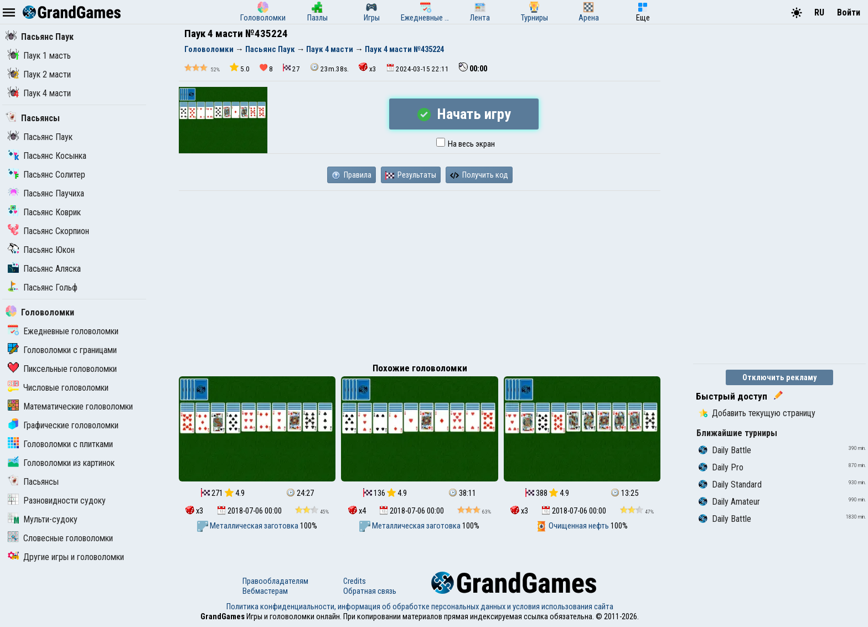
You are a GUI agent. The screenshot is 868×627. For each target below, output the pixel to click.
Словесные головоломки (60, 538)
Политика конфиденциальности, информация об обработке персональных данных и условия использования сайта (419, 607)
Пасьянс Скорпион (48, 231)
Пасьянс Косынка (47, 156)
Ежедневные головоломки (63, 331)
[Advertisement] (419, 273)
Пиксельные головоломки (62, 369)
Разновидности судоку (57, 500)
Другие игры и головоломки (66, 557)
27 (291, 68)
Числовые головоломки (58, 387)
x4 (357, 511)
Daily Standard (730, 484)
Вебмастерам (265, 591)
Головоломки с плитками (60, 444)
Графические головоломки (63, 425)
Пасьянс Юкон (41, 250)
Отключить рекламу (779, 377)
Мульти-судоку (43, 519)
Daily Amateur (729, 501)
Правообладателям (275, 581)
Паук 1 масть (39, 55)
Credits (354, 581)
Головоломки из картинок (61, 463)
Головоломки (40, 312)
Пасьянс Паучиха (46, 193)
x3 (367, 68)
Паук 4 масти (39, 93)
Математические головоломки (70, 406)
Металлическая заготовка (248, 526)
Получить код (479, 175)
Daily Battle (725, 450)
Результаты (410, 175)
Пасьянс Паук (40, 37)
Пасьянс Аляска (44, 268)
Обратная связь (369, 591)
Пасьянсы (33, 118)
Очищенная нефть (573, 526)
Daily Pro (721, 467)
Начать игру (464, 114)
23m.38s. (329, 68)
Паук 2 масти (39, 74)
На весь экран (465, 144)
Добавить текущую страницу (757, 413)
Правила (351, 175)
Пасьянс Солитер (46, 174)
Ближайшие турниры (736, 433)
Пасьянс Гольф (43, 287)
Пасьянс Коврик (44, 212)
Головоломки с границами (62, 350)
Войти (848, 12)
